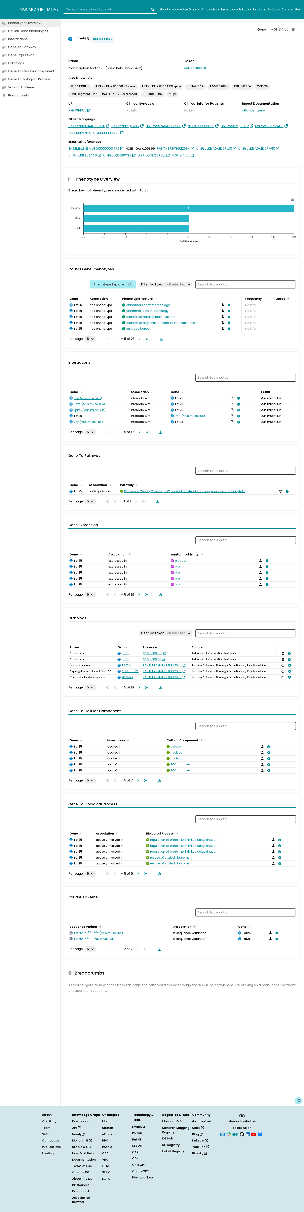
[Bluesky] (260, 1134)
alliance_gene (253, 110)
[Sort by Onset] (287, 298)
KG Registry (171, 1145)
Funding (48, 1153)
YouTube (200, 1147)
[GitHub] (242, 1134)
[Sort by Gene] (80, 298)
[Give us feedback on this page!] (298, 1100)
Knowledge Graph (185, 9)
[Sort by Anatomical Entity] (201, 554)
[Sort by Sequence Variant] (99, 926)
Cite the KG (80, 1172)
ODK (135, 1158)
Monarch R (82, 1140)
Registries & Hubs (266, 9)
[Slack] (228, 1134)
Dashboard (80, 1191)
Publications (51, 1147)
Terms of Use (82, 1166)
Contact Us (50, 1140)
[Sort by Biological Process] (176, 833)
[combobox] (110, 10)
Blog (197, 1134)
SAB (45, 1134)
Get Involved (201, 1121)
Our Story (49, 1121)
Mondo (107, 1121)
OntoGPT (139, 1165)
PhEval (137, 1133)
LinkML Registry (173, 1151)
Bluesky (199, 1153)
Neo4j (78, 1134)
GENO (106, 1166)
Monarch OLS (172, 1121)
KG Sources (80, 1185)
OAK (135, 1152)
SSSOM (137, 1146)
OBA (105, 1153)
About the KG (82, 1179)
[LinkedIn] (248, 1134)
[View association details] (228, 305)
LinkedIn (200, 1140)
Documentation (84, 1160)
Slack (198, 1128)
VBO (105, 1160)
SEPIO (106, 1172)
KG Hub (167, 1138)
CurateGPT (140, 1171)
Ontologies (210, 9)
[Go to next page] (139, 339)
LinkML (136, 1139)
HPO (105, 1140)
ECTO (106, 1179)
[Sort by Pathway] (136, 485)
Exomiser (138, 1127)
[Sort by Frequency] (264, 298)
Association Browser (81, 1200)
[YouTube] (253, 1134)
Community (290, 9)
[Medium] (235, 1134)
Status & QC (81, 1147)
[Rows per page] (90, 339)
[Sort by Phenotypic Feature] (155, 298)
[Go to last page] (146, 339)
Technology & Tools (236, 9)
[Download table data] (160, 339)
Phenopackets (143, 1177)
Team (46, 1128)
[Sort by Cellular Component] (200, 740)
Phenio (107, 1147)
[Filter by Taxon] (165, 284)
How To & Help (83, 1153)
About (164, 9)
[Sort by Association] (110, 298)
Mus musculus (195, 67)
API (76, 1128)
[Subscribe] (222, 1134)
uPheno (107, 1134)
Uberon (107, 1128)
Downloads (80, 1121)
